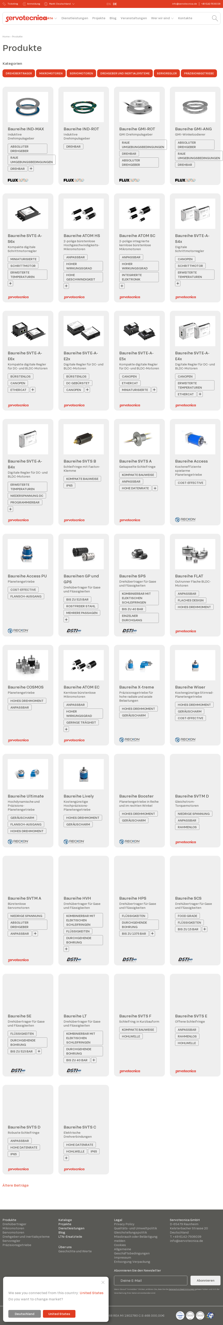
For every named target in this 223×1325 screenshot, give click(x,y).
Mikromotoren (51, 73)
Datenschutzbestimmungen (182, 1289)
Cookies (120, 1245)
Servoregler (167, 73)
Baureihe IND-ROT (81, 129)
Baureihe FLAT (189, 576)
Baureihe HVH (77, 898)
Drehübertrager (19, 73)
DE (115, 4)
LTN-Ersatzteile (70, 1236)
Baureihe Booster (136, 796)
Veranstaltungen (134, 18)
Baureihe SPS (132, 576)
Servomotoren (81, 73)
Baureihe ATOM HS (82, 235)
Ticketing (10, 4)
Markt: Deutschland (57, 4)
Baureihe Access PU (27, 576)
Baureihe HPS (132, 898)
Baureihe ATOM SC (137, 235)
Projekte (98, 18)
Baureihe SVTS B (80, 461)
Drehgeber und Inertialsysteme (125, 73)
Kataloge (65, 1220)
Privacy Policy (124, 1224)
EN (108, 4)
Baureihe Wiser (190, 687)
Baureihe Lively (79, 796)
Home (6, 36)
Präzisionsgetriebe (199, 73)
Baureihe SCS (188, 898)
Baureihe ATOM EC (81, 687)
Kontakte (185, 18)
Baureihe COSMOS (26, 687)
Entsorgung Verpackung (132, 1261)
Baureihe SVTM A (24, 898)
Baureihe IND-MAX (26, 129)
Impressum (122, 1257)
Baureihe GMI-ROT (137, 129)
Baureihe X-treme (136, 687)
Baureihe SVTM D (192, 796)
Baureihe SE (19, 1016)
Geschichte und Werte (75, 1251)
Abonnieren (205, 1280)
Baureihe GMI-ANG (193, 129)
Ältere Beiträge (16, 1185)
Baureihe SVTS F (135, 1016)
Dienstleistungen (74, 18)
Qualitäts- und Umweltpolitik (135, 1228)
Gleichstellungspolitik (130, 1232)
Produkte (46, 18)
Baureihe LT (75, 1016)
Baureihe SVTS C (80, 1127)
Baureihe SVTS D (24, 1127)
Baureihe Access (191, 461)
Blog (113, 18)
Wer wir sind (160, 18)
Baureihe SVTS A (135, 461)
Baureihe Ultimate (26, 796)
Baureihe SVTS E (191, 1016)
